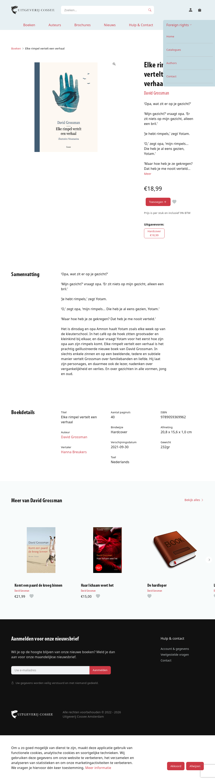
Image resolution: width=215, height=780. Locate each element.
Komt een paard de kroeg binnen (38, 586)
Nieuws (110, 25)
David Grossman (156, 93)
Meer (147, 174)
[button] (208, 560)
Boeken (29, 25)
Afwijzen (194, 766)
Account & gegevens (175, 649)
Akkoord (175, 766)
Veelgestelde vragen (175, 655)
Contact (166, 660)
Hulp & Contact (141, 25)
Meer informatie (98, 767)
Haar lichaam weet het (97, 586)
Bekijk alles (194, 500)
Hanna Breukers (74, 452)
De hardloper (157, 586)
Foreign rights (177, 25)
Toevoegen (158, 202)
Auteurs (55, 25)
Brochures (82, 25)
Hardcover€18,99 (154, 233)
